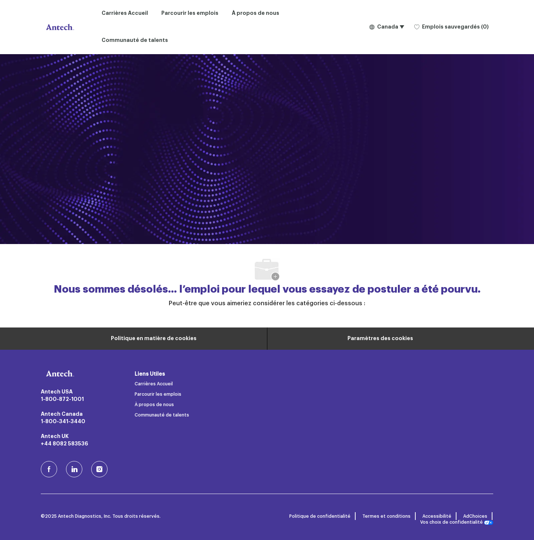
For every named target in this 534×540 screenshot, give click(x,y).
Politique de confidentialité (319, 516)
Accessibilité (436, 516)
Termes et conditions (386, 516)
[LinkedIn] (74, 469)
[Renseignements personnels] (153, 338)
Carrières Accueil (125, 13)
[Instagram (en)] (99, 469)
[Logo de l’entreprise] (59, 27)
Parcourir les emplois (189, 13)
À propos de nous (255, 13)
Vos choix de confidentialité (456, 522)
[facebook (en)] (49, 469)
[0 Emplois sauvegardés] (451, 27)
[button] (386, 27)
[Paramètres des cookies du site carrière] (380, 338)
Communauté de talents (135, 40)
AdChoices (475, 516)
